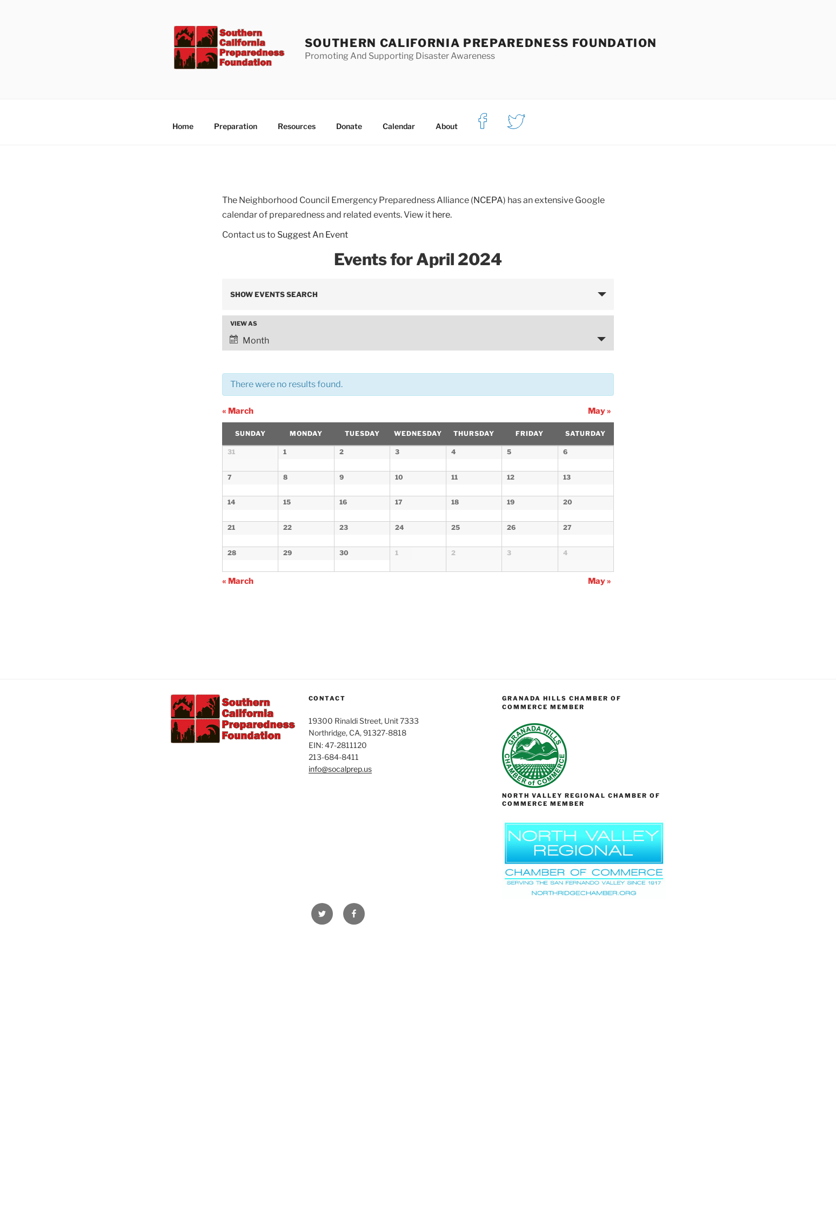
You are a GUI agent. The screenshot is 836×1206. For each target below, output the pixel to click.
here (441, 215)
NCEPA (488, 200)
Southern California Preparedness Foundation (481, 43)
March (237, 411)
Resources (297, 126)
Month (249, 340)
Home (182, 126)
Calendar (399, 126)
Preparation (235, 126)
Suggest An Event (312, 235)
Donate (349, 126)
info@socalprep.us (340, 1034)
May (599, 411)
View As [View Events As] (243, 324)
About (447, 126)
